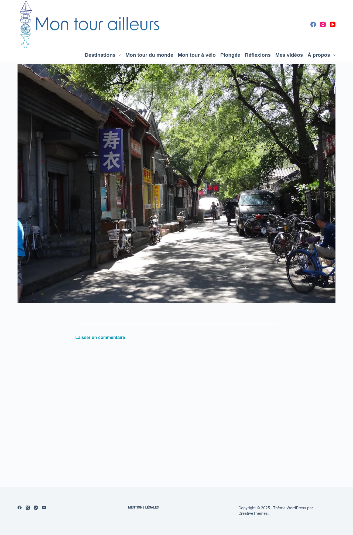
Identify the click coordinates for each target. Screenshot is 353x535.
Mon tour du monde (149, 55)
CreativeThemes (253, 513)
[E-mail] (44, 508)
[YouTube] (332, 24)
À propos (321, 55)
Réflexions (258, 55)
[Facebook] (313, 24)
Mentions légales (143, 507)
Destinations (104, 55)
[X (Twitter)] (28, 508)
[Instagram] (323, 24)
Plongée (230, 55)
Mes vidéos (289, 55)
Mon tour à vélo (197, 55)
